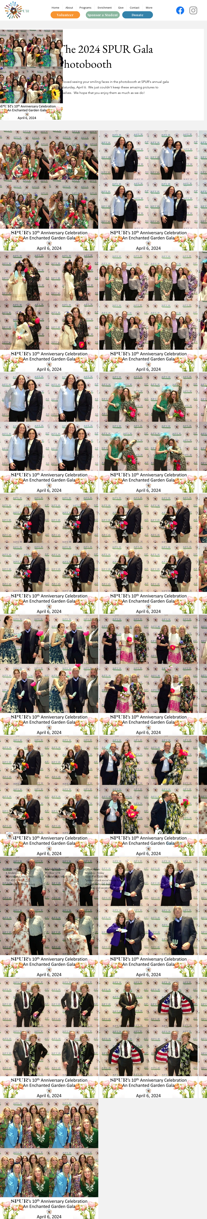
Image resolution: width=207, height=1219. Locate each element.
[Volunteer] (65, 14)
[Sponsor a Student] (103, 14)
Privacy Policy (174, 843)
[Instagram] (193, 10)
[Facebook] (180, 10)
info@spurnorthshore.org (20, 884)
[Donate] (137, 14)
